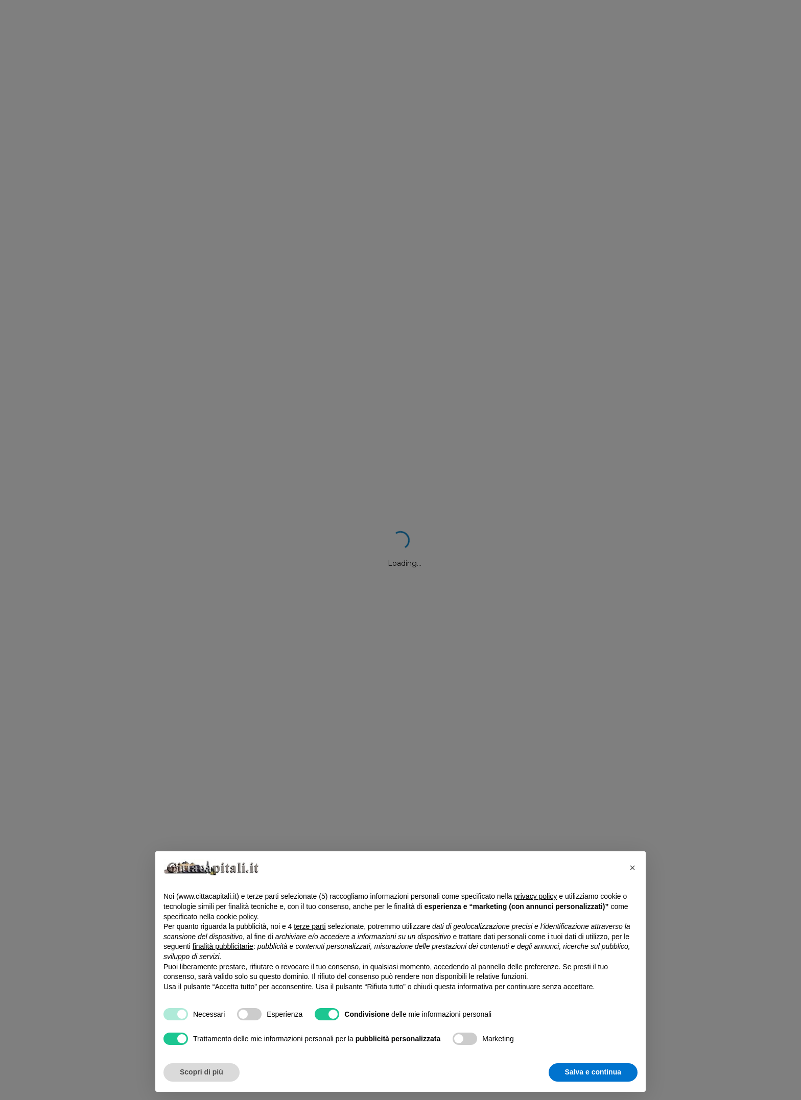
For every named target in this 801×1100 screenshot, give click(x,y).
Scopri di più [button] (201, 1072)
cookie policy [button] (237, 917)
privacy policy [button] (535, 896)
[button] (632, 867)
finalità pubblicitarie (223, 946)
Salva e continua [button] (593, 1072)
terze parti (309, 926)
